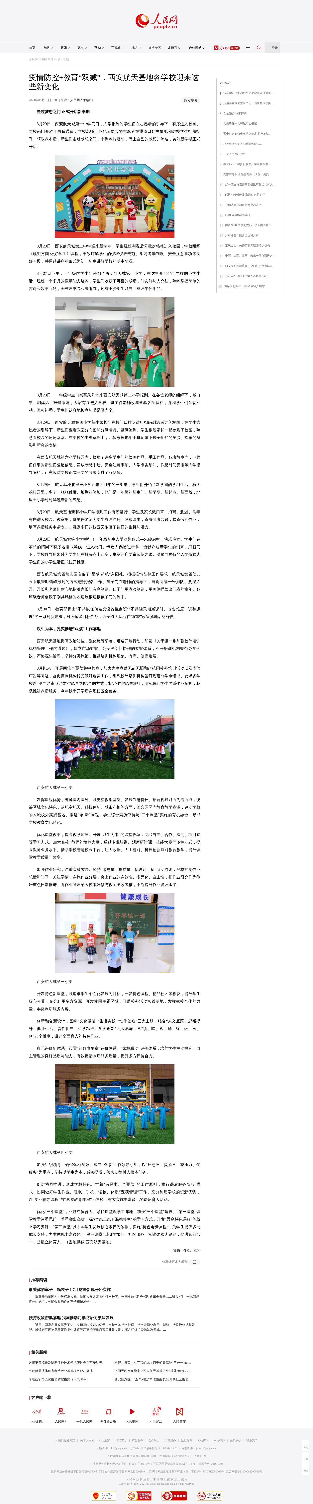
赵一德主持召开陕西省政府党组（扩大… (250, 184)
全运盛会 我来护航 (235, 113)
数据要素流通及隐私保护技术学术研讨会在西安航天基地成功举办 (75, 1362)
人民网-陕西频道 (82, 100)
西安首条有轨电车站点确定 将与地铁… (247, 133)
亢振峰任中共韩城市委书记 (240, 123)
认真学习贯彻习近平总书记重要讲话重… (248, 93)
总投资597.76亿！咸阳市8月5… (242, 143)
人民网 (33, 59)
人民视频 (132, 1414)
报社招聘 (105, 1440)
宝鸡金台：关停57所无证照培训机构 (247, 245)
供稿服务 (170, 1440)
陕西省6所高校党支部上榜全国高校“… (248, 225)
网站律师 (219, 1440)
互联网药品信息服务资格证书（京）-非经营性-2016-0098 (188, 1463)
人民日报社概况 (65, 1440)
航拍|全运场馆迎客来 (238, 215)
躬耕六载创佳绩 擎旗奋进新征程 (245, 194)
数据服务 (186, 1440)
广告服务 (137, 1440)
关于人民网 (87, 1440)
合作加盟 (153, 1440)
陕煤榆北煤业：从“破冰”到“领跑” (244, 286)
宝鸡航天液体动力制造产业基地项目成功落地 (61, 1371)
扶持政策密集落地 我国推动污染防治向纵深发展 (71, 1318)
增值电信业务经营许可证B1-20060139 (182, 1456)
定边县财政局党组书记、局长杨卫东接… (248, 103)
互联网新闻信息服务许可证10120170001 (131, 1456)
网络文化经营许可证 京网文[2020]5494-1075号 (127, 1471)
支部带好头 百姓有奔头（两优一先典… (247, 174)
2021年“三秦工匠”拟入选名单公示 (246, 276)
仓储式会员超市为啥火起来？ (243, 204)
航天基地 (63, 59)
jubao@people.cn (206, 1448)
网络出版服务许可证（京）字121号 (179, 1471)
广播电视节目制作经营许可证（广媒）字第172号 (120, 1463)
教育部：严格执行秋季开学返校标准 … (247, 164)
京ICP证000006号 (213, 1471)
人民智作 (179, 1414)
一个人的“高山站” (234, 154)
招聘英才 (121, 1440)
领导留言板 (108, 1414)
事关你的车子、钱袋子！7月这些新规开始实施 (70, 1289)
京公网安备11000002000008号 (244, 1471)
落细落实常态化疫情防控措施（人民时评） (59, 1379)
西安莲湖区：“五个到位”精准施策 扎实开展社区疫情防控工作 (158, 1379)
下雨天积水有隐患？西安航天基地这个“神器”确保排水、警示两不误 (162, 1371)
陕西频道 (47, 59)
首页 (32, 47)
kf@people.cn (119, 1448)
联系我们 (252, 1440)
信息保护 (235, 1440)
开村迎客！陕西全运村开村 (242, 235)
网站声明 (203, 1440)
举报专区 (154, 47)
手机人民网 (84, 1414)
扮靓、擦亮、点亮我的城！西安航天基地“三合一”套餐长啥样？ (159, 1362)
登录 (275, 47)
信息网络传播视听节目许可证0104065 (74, 1471)
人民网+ (61, 1414)
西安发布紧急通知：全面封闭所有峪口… (250, 265)
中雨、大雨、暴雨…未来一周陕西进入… (250, 255)
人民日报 (37, 1414)
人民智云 (156, 1414)
